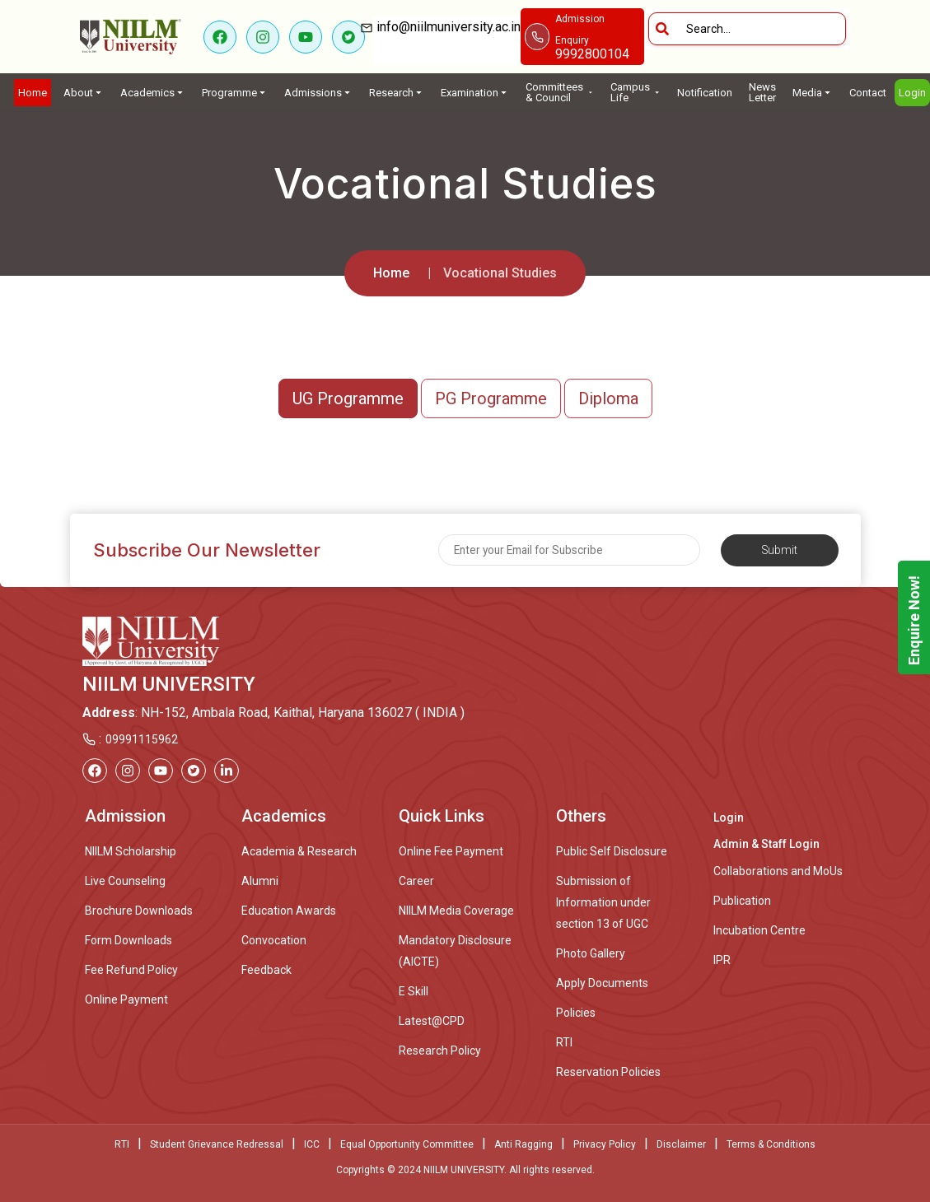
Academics (152, 92)
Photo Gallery (590, 953)
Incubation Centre (759, 930)
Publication (742, 900)
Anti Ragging (523, 1144)
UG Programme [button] (348, 398)
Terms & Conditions (771, 1144)
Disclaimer (681, 1144)
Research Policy (440, 1050)
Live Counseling (125, 881)
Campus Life (635, 92)
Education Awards (288, 910)
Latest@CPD (432, 1020)
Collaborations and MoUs (778, 871)
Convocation (273, 940)
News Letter (762, 92)
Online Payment (126, 999)
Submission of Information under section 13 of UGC (603, 902)
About (83, 92)
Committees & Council (560, 92)
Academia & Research (299, 851)
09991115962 (141, 739)
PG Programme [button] (491, 398)
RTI (564, 1042)
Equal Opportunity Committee (407, 1144)
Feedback (266, 969)
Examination (475, 92)
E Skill (413, 991)
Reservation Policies (608, 1072)
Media (812, 92)
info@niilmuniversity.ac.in (447, 37)
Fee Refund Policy (131, 969)
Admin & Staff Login (766, 843)
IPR (722, 960)
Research (396, 92)
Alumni (259, 881)
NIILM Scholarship (130, 851)
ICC (312, 1144)
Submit (779, 550)
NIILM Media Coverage (456, 910)
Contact (867, 92)
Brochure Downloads (139, 910)
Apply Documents (602, 983)
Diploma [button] (608, 398)
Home (32, 92)
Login (912, 92)
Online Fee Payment (451, 851)
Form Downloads (128, 940)
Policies (576, 1012)
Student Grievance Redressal (216, 1144)
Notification (704, 92)
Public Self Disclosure (611, 851)
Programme (235, 92)
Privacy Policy (604, 1144)
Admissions (318, 92)
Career (416, 881)
